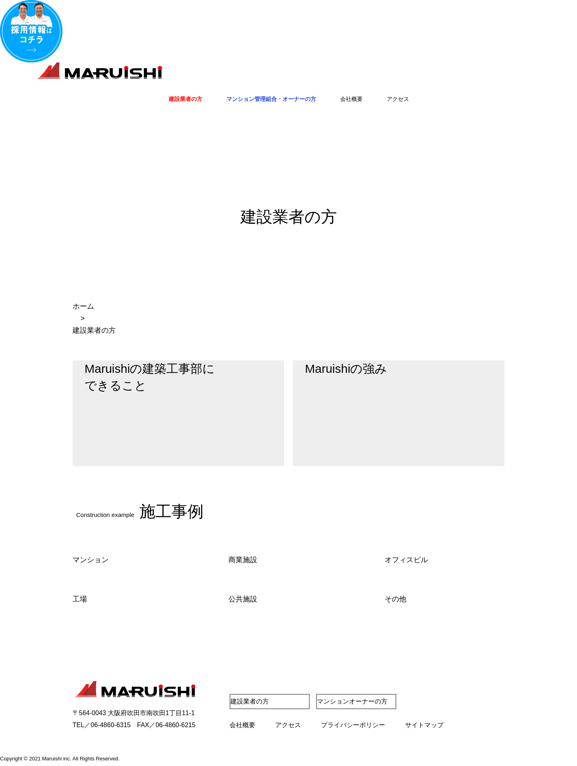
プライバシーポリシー (353, 725)
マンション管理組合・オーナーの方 (271, 99)
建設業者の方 (185, 99)
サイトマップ (424, 725)
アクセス (398, 99)
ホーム (83, 306)
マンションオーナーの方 (352, 701)
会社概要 (351, 99)
